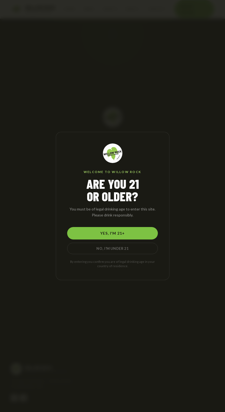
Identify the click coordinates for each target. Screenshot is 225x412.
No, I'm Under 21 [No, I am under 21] (112, 248)
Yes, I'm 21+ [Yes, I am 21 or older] (112, 233)
